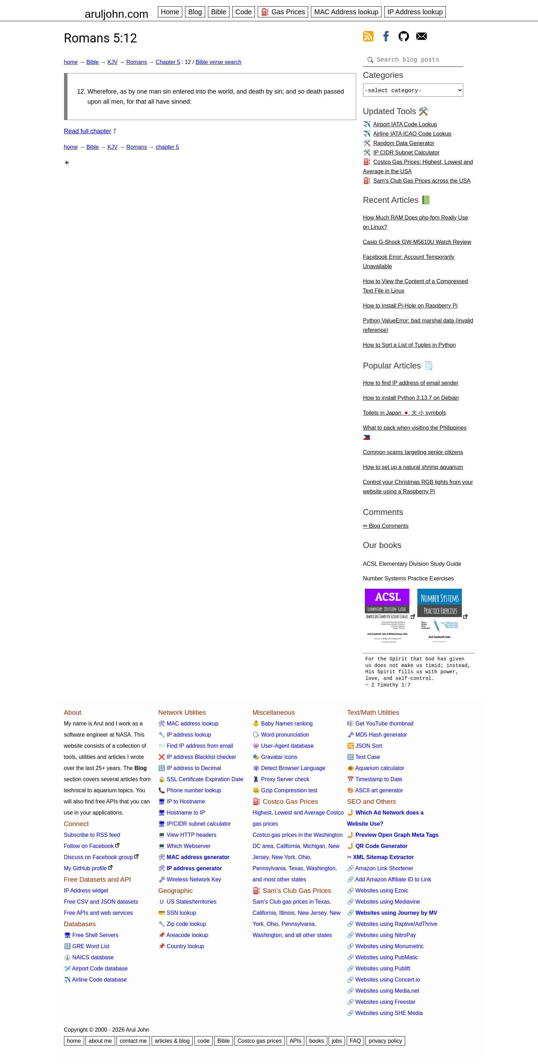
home (71, 62)
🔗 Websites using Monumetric (385, 949)
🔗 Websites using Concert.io (383, 982)
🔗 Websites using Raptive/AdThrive (392, 927)
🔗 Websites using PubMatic (382, 960)
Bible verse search (218, 62)
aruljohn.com (116, 14)
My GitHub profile (85, 871)
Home (170, 12)
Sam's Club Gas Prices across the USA (422, 183)
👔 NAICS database (89, 960)
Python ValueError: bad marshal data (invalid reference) (418, 328)
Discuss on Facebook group (98, 860)
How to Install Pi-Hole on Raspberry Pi (410, 308)
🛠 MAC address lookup (188, 726)
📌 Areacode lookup (183, 938)
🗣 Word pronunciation (280, 737)
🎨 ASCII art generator (375, 793)
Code (243, 12)
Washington (321, 871)
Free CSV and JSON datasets (101, 904)
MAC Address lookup (346, 12)
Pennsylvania (269, 871)
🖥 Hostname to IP (181, 815)
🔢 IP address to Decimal (189, 771)
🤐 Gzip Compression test (284, 793)
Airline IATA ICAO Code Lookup (412, 137)
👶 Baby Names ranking (282, 726)
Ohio (304, 860)
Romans (136, 62)
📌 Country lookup (181, 949)
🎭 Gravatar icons (274, 760)
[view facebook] (386, 37)
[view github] (404, 37)
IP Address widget (86, 893)
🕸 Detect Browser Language (288, 771)
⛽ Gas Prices (283, 12)
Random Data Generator (404, 146)
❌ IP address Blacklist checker (197, 760)
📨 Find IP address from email (195, 749)
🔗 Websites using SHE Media (385, 1016)
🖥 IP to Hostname (181, 804)
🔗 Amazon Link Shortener (380, 871)
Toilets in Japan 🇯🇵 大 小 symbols (404, 416)
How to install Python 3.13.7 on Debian (411, 401)
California (288, 849)
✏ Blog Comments (386, 529)
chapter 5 (167, 147)
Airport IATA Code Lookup (405, 127)
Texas (296, 871)
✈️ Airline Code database (95, 982)
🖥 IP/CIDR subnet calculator (194, 826)
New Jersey (312, 916)
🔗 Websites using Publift (378, 971)
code (204, 1044)
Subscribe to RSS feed (92, 838)
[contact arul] (421, 37)
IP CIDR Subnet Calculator (407, 155)
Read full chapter (87, 131)
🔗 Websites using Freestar (381, 1005)
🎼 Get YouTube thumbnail (380, 726)
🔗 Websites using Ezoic (377, 893)
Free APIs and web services (98, 916)
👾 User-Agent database (283, 749)
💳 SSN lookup (177, 916)
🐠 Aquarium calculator (375, 771)
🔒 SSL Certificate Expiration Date (200, 782)
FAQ (355, 1044)
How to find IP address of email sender (411, 386)
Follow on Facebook (89, 849)
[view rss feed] (368, 37)
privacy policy (385, 1044)
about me (100, 1044)
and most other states (279, 882)
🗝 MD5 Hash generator (377, 737)
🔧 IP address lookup (184, 737)
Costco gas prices (260, 1044)
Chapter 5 (168, 62)
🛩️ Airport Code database (96, 971)
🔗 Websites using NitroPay (381, 938)
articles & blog (172, 1044)
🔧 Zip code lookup (182, 927)
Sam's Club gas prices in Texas (291, 904)
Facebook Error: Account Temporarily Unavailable (409, 264)
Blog (195, 12)
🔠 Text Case (363, 760)
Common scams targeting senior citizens (413, 455)
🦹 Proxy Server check (280, 782)
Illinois (287, 916)
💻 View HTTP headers (187, 838)
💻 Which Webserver (184, 849)
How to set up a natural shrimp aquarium (413, 470)
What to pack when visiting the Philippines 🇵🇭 (415, 435)
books (316, 1044)
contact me (133, 1044)
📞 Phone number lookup (189, 793)
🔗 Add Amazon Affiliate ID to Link (389, 882)
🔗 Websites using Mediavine (383, 904)
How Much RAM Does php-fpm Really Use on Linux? (415, 225)
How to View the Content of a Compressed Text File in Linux (415, 288)
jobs (337, 1044)
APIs (296, 1044)
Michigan (314, 849)
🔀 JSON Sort (364, 749)
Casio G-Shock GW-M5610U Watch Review (417, 245)
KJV (112, 62)
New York (283, 860)
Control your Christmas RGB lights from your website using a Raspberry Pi (418, 489)
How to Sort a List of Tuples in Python (409, 348)
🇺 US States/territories (187, 904)
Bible (218, 12)
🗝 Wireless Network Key (189, 882)
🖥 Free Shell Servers (91, 938)
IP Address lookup (415, 12)
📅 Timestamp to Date (374, 782)
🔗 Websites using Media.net (383, 993)
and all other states (308, 938)
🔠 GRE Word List (87, 949)
